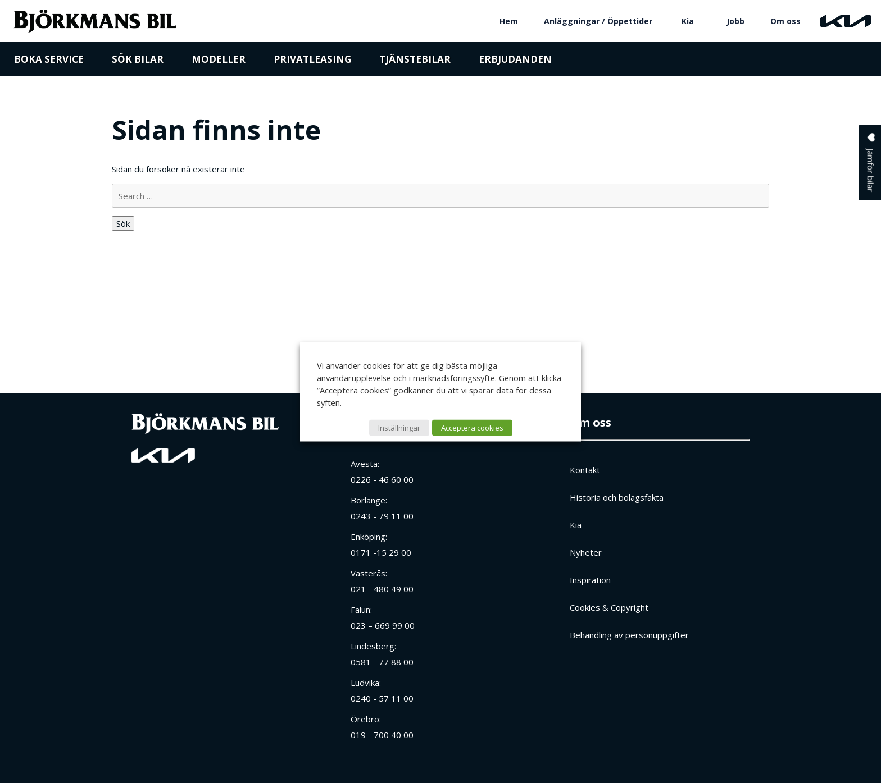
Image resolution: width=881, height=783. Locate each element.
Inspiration (590, 579)
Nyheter (586, 552)
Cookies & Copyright (609, 607)
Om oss (785, 21)
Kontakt (585, 469)
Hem (508, 21)
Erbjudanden (515, 63)
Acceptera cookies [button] (472, 427)
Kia (688, 21)
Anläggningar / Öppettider (598, 21)
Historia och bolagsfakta (617, 497)
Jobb (735, 21)
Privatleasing (312, 63)
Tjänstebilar (415, 63)
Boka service (49, 63)
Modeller (219, 63)
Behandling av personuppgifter (629, 634)
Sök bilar (138, 63)
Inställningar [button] (399, 427)
